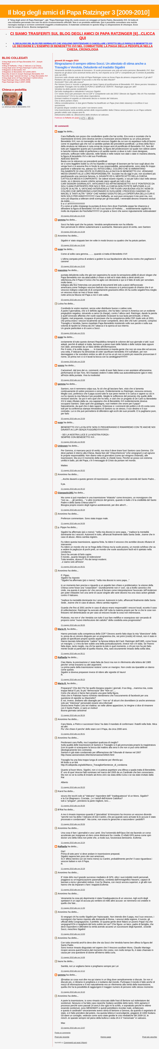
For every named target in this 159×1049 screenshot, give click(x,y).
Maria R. (62, 629)
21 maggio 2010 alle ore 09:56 (73, 824)
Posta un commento (62, 1033)
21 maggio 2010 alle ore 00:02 (73, 470)
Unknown (63, 446)
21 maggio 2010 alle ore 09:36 (73, 806)
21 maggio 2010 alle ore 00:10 (73, 489)
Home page (106, 1037)
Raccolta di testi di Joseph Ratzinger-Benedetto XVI (23, 74)
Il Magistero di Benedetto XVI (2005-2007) (19, 72)
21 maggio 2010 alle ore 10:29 (73, 869)
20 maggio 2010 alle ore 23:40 (73, 245)
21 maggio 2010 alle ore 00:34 (73, 510)
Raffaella (62, 657)
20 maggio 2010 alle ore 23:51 (73, 333)
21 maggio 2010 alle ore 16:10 (73, 992)
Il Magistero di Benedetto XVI (14, 70)
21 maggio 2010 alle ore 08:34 (73, 715)
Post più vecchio (149, 1037)
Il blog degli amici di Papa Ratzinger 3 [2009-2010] (78, 12)
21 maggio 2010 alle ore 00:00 (73, 442)
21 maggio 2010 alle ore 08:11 (73, 653)
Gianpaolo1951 (66, 492)
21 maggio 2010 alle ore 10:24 (73, 843)
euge (60, 131)
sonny (61, 365)
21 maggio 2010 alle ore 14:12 (73, 971)
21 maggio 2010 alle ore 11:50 (73, 908)
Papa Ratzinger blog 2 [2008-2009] (16, 80)
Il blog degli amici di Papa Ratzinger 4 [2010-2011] (22, 78)
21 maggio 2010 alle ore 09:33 (73, 787)
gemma (62, 220)
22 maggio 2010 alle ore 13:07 (73, 1028)
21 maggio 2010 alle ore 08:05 (73, 625)
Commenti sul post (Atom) (75, 1042)
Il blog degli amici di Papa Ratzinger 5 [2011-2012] (22, 68)
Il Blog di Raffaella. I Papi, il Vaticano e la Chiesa (21, 66)
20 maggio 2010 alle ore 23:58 (73, 361)
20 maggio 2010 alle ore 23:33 (73, 216)
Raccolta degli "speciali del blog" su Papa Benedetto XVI (25, 76)
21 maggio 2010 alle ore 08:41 (73, 734)
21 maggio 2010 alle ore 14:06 (73, 957)
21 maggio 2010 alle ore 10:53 (73, 890)
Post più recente (62, 1037)
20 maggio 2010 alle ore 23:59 (73, 419)
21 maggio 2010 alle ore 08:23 (73, 679)
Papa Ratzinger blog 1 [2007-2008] (16, 82)
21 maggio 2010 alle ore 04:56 (73, 523)
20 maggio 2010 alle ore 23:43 (73, 266)
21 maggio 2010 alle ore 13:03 (73, 934)
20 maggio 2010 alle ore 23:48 (73, 300)
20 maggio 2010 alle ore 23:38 (73, 232)
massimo (62, 270)
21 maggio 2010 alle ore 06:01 (73, 567)
